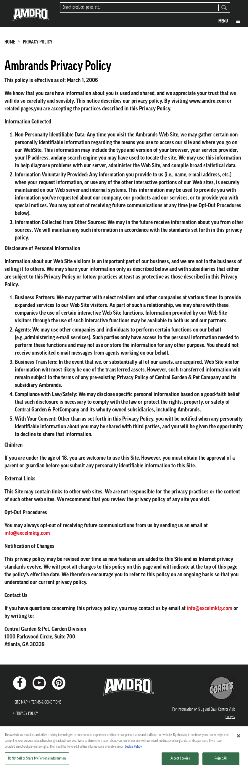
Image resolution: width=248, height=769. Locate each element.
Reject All (221, 762)
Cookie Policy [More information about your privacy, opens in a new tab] (133, 750)
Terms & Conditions (46, 702)
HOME (9, 42)
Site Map (21, 702)
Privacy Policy (26, 714)
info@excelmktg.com (27, 533)
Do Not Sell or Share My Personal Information (37, 762)
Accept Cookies (180, 762)
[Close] (238, 738)
